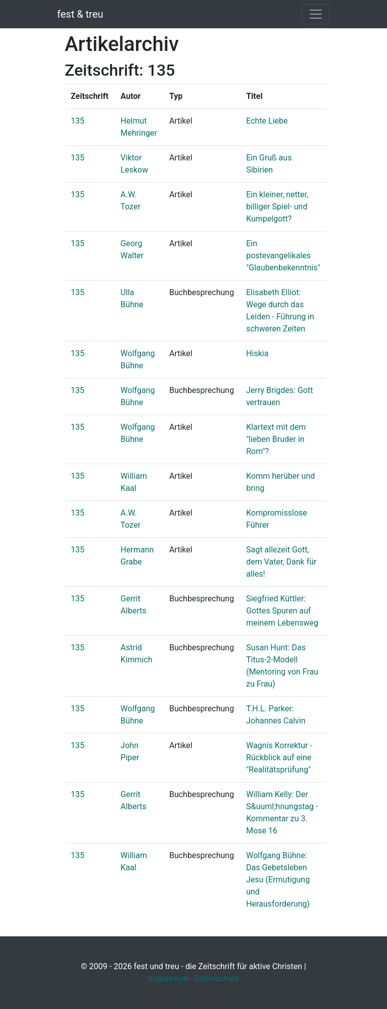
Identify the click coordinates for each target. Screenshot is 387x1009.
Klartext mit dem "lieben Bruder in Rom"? (276, 439)
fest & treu (80, 14)
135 (77, 121)
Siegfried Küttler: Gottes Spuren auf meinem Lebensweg (282, 611)
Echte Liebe (266, 121)
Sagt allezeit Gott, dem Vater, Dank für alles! (281, 562)
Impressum (168, 978)
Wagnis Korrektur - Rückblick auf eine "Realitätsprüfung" (279, 757)
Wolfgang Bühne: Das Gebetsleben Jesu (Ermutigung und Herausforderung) (278, 880)
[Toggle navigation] (316, 14)
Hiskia (257, 353)
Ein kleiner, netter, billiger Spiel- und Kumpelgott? (277, 206)
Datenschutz (216, 978)
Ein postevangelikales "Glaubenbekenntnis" (283, 255)
